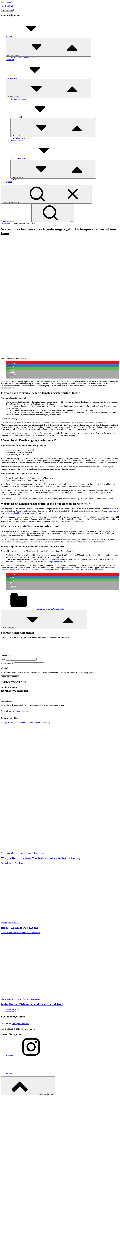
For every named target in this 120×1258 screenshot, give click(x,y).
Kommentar (6, 658)
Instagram (16, 714)
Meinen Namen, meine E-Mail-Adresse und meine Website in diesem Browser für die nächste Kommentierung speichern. (50, 675)
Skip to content (6, 2)
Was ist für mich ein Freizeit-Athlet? (24, 58)
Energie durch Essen (36, 159)
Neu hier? (27, 37)
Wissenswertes (29, 78)
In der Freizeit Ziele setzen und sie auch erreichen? (32, 1007)
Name (3, 662)
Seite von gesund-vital (52, 561)
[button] (12, 363)
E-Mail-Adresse (7, 666)
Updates (9, 182)
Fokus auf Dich (34, 117)
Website (4, 671)
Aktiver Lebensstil (17, 140)
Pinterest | (25, 714)
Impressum (10, 1014)
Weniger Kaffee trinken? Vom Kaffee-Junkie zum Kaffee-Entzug (40, 860)
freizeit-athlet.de (7, 6)
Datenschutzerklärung (14, 1012)
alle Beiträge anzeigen (18, 99)
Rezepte (18, 180)
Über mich (10, 60)
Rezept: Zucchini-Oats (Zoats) (19, 930)
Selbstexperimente (22, 138)
